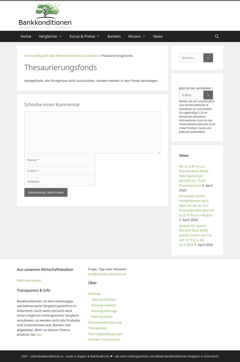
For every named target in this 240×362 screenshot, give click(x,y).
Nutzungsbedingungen (105, 334)
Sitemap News (101, 316)
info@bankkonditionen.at (107, 274)
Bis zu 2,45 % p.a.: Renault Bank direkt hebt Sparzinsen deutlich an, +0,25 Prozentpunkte (193, 176)
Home (26, 36)
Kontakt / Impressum (104, 339)
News (158, 36)
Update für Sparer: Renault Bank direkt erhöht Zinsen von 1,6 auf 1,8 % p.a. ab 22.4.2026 (195, 235)
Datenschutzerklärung (105, 322)
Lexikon (92, 55)
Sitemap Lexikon (103, 305)
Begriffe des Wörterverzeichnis (60, 55)
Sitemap (94, 293)
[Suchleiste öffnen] (217, 36)
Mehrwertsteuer (29, 280)
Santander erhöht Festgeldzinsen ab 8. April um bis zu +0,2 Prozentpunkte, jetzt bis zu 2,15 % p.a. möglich (196, 205)
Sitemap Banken (103, 299)
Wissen (138, 36)
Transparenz (97, 328)
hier (38, 334)
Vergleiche (52, 36)
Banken (114, 36)
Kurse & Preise (87, 36)
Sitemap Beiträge (104, 311)
